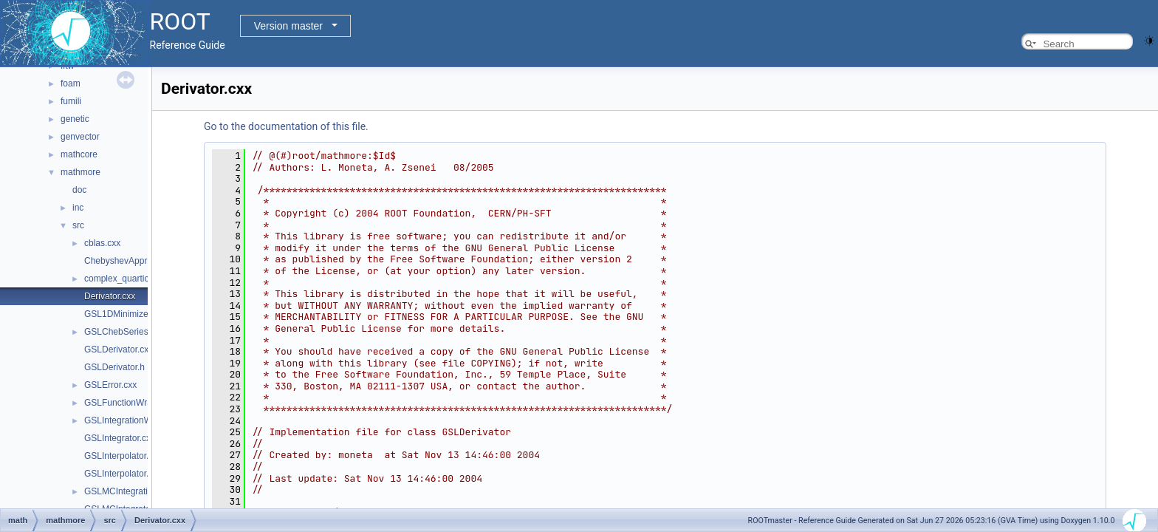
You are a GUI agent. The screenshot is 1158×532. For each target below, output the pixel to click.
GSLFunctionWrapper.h (130, 403)
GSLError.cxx (110, 385)
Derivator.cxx (109, 296)
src (78, 225)
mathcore (79, 154)
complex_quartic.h (120, 278)
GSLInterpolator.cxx (123, 456)
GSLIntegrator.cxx (119, 438)
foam (70, 83)
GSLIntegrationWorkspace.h (140, 420)
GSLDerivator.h (114, 367)
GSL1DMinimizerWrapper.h (138, 314)
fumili (71, 101)
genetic (75, 119)
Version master (288, 26)
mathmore (80, 172)
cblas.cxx (102, 243)
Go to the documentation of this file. (286, 126)
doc (79, 190)
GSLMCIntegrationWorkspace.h (146, 491)
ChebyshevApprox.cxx (128, 261)
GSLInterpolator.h (119, 473)
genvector (80, 137)
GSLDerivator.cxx (118, 349)
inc (77, 207)
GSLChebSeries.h (120, 332)
